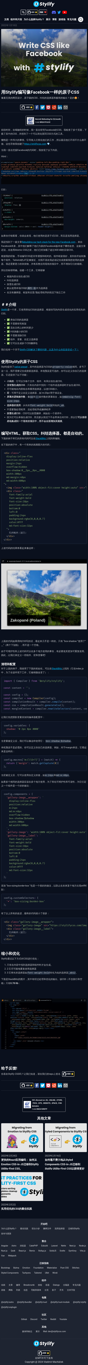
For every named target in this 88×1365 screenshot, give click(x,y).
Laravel (54, 1243)
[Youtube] (64, 12)
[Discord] (54, 12)
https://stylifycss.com (35, 144)
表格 (3, 1288)
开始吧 (44, 1221)
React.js (22, 1248)
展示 (48, 19)
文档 (6, 19)
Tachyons (26, 1270)
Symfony (72, 1248)
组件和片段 (16, 19)
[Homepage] (44, 4)
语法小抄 (36, 1226)
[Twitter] (59, 12)
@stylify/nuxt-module (60, 1300)
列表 (18, 1288)
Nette (63, 1243)
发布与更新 (6, 1231)
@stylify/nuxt (41, 1300)
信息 (26, 1288)
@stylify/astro (7, 1300)
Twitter (44, 1317)
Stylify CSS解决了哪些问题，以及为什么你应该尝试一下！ (49, 349)
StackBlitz (41, 437)
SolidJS (52, 1248)
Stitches (75, 1265)
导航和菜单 (36, 1288)
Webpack (12, 1253)
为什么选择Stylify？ (34, 19)
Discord (33, 1317)
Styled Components (10, 1270)
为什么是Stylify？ (9, 1226)
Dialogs (56, 1282)
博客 (54, 19)
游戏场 (62, 19)
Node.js (82, 1243)
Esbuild (44, 1243)
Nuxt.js (4, 1248)
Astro (14, 1243)
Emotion (26, 1265)
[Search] (80, 19)
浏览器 (23, 1243)
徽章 (18, 1282)
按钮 (40, 1282)
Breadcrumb (29, 1282)
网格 (11, 1288)
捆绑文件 (47, 1226)
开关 (62, 1288)
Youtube (63, 1317)
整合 (44, 1238)
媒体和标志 (27, 1329)
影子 (54, 1288)
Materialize (52, 1265)
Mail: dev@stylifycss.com (54, 1329)
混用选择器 (60, 1226)
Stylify (4, 309)
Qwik (13, 1248)
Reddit (53, 1317)
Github (24, 1317)
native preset (20, 366)
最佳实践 (24, 1226)
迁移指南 (44, 1261)
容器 (47, 1282)
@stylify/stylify (79, 1300)
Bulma (16, 1265)
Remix (32, 1248)
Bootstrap (5, 1265)
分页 (47, 1288)
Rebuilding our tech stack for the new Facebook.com (48, 242)
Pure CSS (64, 1265)
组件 (44, 1278)
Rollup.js (42, 1248)
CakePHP (33, 1243)
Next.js (72, 1243)
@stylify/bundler (24, 1300)
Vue (3, 1253)
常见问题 (71, 19)
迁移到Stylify (74, 1226)
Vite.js (82, 1248)
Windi (55, 1270)
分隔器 (66, 1282)
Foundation (39, 1265)
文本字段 (71, 1288)
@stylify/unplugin (9, 1305)
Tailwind (38, 1270)
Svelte (62, 1248)
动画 (3, 1282)
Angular (4, 1243)
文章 (11, 1282)
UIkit (47, 1270)
